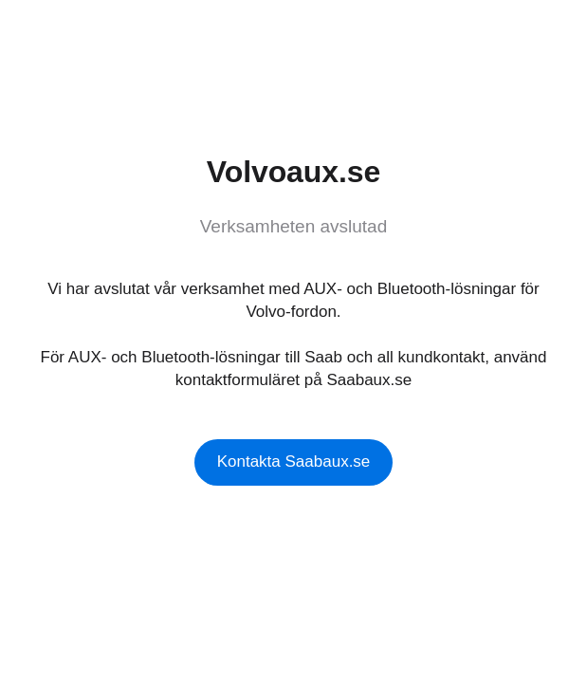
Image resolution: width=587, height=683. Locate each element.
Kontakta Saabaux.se (294, 461)
